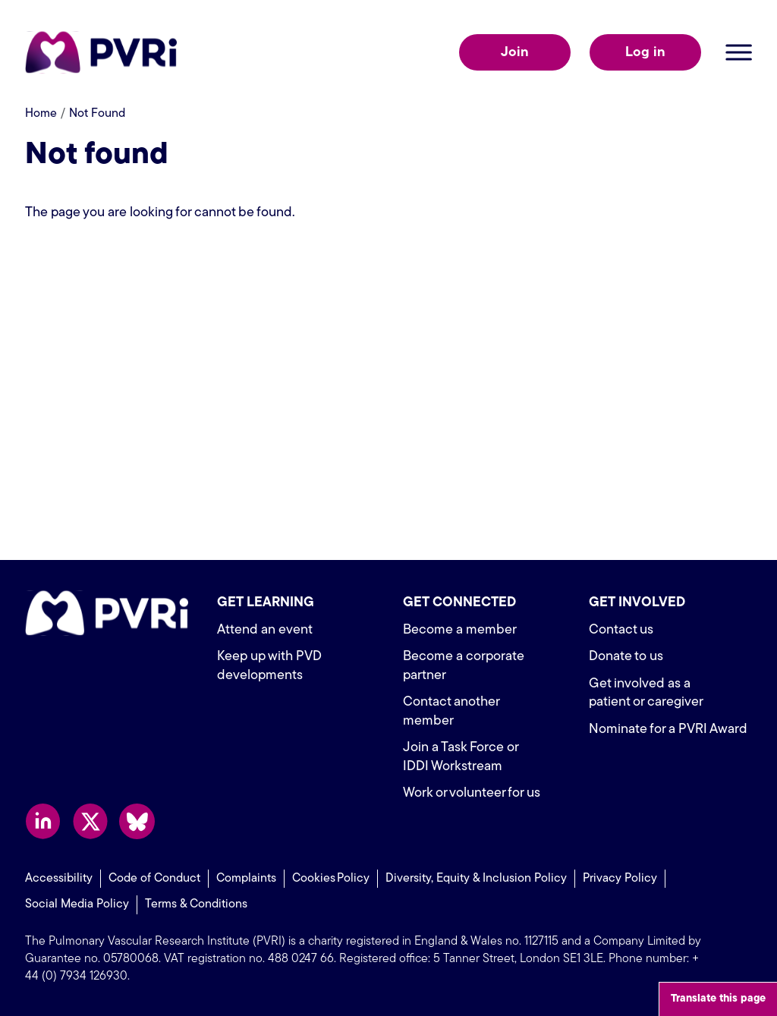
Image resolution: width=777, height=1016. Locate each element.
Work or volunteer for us (471, 793)
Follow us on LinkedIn (43, 821)
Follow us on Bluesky (137, 821)
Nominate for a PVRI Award (668, 729)
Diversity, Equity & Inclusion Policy (476, 879)
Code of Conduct (154, 879)
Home (41, 114)
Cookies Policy (331, 879)
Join (515, 53)
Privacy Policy (620, 879)
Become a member (460, 630)
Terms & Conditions (196, 904)
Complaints (246, 879)
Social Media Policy (77, 904)
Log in (645, 53)
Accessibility (59, 879)
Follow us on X (90, 821)
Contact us (621, 630)
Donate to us (626, 657)
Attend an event (265, 630)
